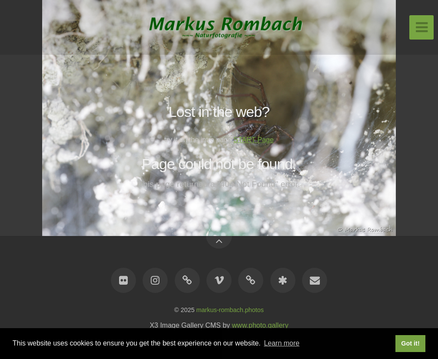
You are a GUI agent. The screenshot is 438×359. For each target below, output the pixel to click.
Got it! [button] (410, 343)
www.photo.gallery (260, 325)
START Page (253, 139)
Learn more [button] (281, 343)
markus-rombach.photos (230, 309)
